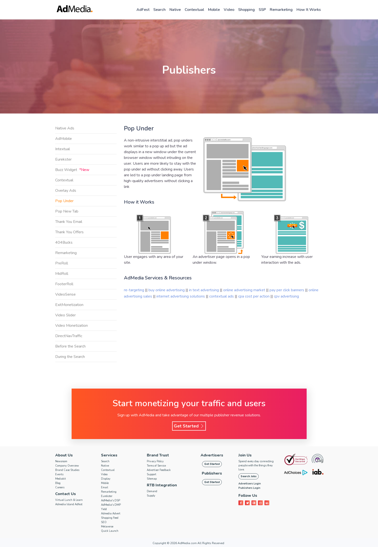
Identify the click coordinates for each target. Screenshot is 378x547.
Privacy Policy (155, 461)
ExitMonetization (69, 304)
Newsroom (61, 461)
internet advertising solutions (181, 296)
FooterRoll (64, 284)
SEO (104, 522)
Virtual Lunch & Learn (69, 500)
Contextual (194, 9)
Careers (59, 487)
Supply (151, 495)
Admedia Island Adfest (68, 504)
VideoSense (65, 294)
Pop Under (64, 201)
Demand (152, 491)
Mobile (214, 9)
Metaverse (107, 526)
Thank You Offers (69, 232)
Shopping (246, 9)
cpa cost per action (254, 296)
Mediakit (60, 479)
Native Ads (64, 128)
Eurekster (63, 159)
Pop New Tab (66, 211)
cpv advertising (286, 296)
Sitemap (152, 479)
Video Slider (65, 315)
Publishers (212, 473)
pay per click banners (287, 290)
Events (59, 474)
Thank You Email (68, 221)
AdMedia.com (187, 543)
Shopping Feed (109, 518)
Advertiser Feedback (159, 470)
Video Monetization (71, 325)
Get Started (189, 426)
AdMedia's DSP (110, 500)
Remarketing (281, 9)
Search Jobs (248, 476)
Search (159, 9)
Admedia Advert (110, 513)
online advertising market (244, 290)
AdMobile (63, 138)
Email (104, 487)
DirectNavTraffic (68, 336)
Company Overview (67, 466)
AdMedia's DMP (111, 505)
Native (175, 9)
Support (151, 474)
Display (105, 479)
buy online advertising (167, 290)
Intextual (62, 149)
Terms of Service (156, 466)
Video (229, 9)
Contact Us (65, 494)
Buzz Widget (72, 169)
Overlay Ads (65, 190)
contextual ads (222, 296)
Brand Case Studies (67, 470)
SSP (262, 9)
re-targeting (134, 290)
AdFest (142, 9)
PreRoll (61, 263)
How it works (309, 9)
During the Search (70, 356)
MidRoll (61, 273)
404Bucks (64, 242)
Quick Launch (109, 531)
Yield (104, 509)
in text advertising (204, 290)
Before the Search (70, 346)
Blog (58, 483)
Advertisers (212, 455)
